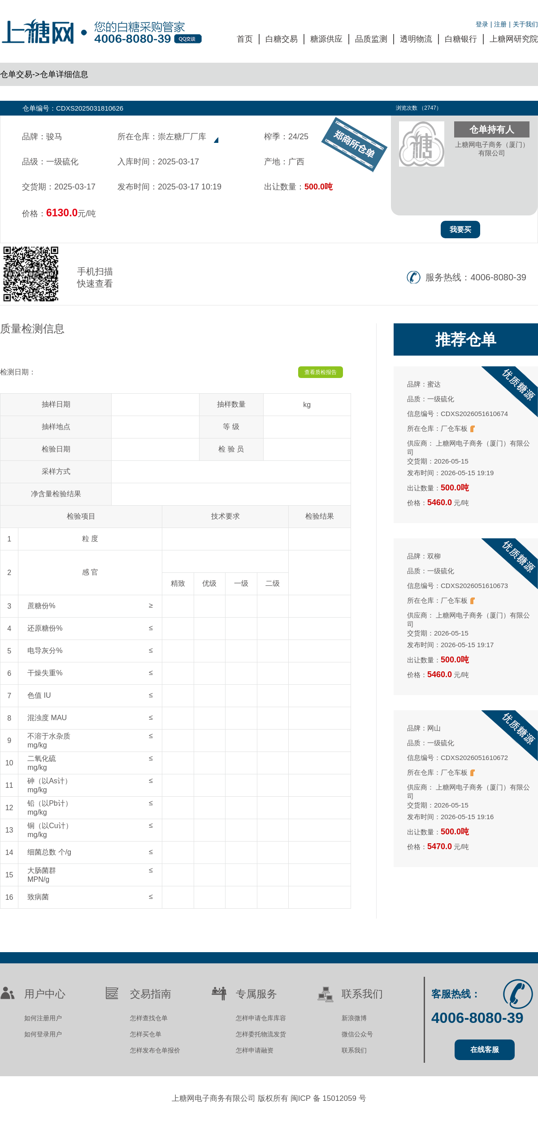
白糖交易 (281, 38)
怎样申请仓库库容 (261, 1018)
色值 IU (39, 695)
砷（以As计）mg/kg (49, 785)
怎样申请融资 (254, 1050)
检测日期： (18, 372)
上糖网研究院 (514, 38)
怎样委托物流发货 (261, 1034)
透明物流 (416, 38)
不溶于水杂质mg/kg (48, 740)
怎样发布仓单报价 (155, 1050)
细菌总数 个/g (49, 852)
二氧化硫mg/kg (41, 763)
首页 (245, 38)
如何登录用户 (43, 1034)
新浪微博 (354, 1018)
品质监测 (371, 38)
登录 (482, 24)
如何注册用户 (43, 1018)
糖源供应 (326, 38)
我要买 (460, 229)
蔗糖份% (41, 606)
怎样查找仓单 (149, 1018)
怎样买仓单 (145, 1034)
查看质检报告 (320, 372)
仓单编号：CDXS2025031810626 (72, 108)
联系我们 (354, 1050)
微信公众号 (357, 1034)
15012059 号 (344, 1098)
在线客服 (484, 1049)
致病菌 (38, 897)
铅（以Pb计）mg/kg (49, 807)
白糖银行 (461, 38)
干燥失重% (44, 673)
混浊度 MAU (47, 718)
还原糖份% (44, 628)
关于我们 (525, 24)
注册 (500, 24)
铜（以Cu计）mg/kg (49, 830)
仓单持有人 (491, 129)
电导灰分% (44, 650)
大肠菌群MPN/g (41, 875)
